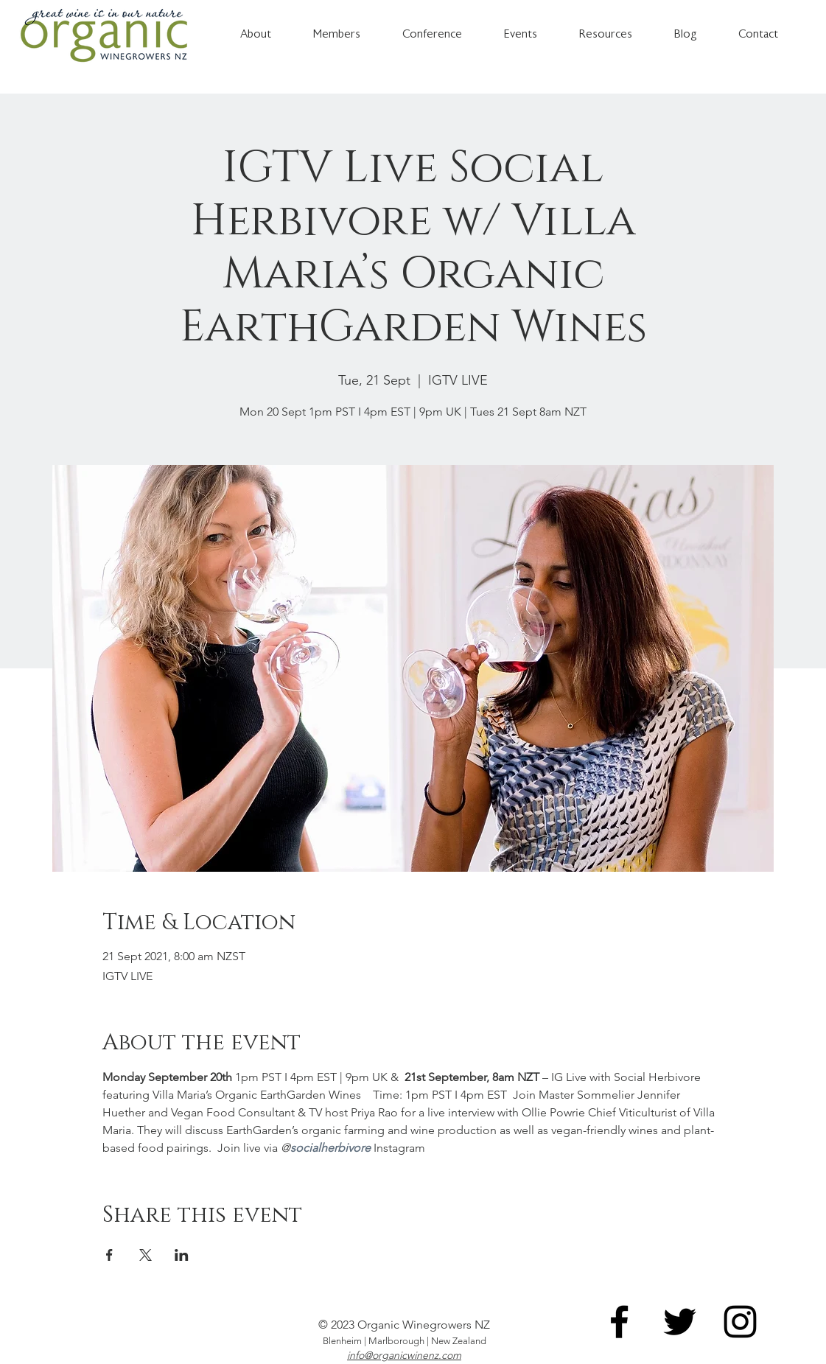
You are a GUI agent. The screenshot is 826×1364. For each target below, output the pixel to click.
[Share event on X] (146, 1255)
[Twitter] (679, 1321)
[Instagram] (740, 1321)
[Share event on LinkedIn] (182, 1255)
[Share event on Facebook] (109, 1255)
